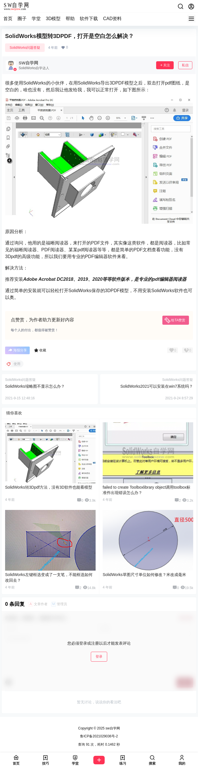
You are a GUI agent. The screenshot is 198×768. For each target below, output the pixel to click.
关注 (165, 65)
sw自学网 (112, 728)
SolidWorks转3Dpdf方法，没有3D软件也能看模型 (48, 487)
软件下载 (89, 18)
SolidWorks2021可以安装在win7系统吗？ (156, 386)
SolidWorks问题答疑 (25, 48)
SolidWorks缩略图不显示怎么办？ (35, 386)
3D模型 (53, 18)
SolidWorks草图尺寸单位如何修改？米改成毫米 (144, 574)
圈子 (22, 18)
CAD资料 (112, 18)
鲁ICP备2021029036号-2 (99, 736)
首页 (7, 18)
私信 (185, 65)
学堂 (36, 18)
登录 (99, 657)
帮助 (70, 18)
